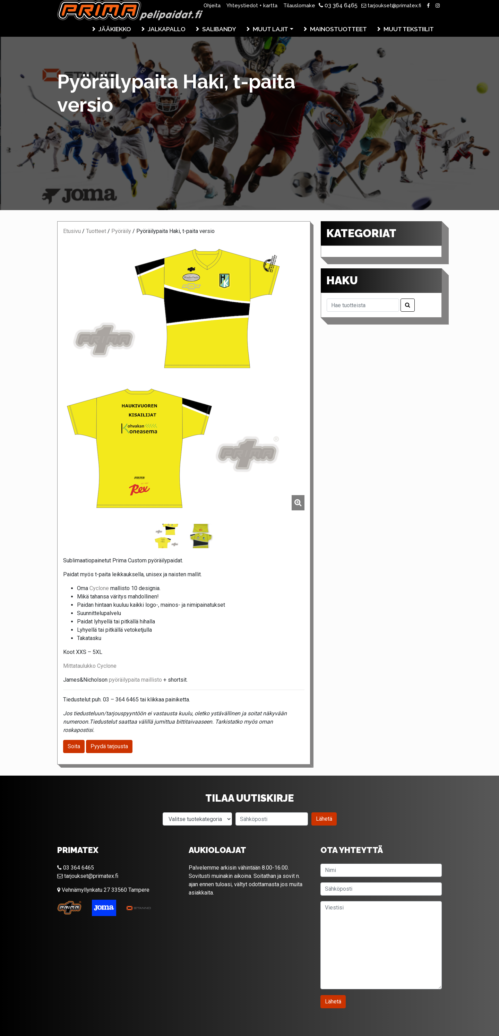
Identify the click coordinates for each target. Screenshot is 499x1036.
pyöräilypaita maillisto (135, 679)
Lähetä (324, 818)
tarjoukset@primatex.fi (391, 5)
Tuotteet (96, 231)
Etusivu (72, 231)
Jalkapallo (167, 29)
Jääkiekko (114, 29)
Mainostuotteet (338, 29)
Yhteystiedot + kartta (251, 5)
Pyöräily (121, 231)
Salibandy (219, 29)
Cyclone (99, 588)
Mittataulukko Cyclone (90, 666)
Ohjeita (212, 5)
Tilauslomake (299, 5)
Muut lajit (270, 29)
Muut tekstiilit (409, 29)
